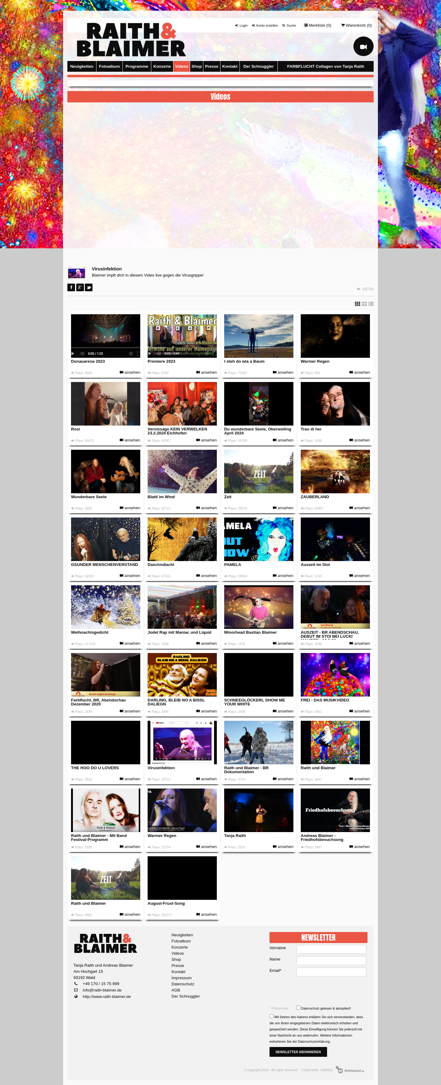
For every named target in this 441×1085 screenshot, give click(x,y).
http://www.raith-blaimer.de (106, 996)
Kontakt (230, 66)
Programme (137, 66)
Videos (181, 66)
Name (275, 959)
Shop (197, 66)
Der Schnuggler (258, 66)
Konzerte (162, 66)
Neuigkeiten (81, 66)
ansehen (130, 372)
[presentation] (319, 991)
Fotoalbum (109, 66)
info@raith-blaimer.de (102, 990)
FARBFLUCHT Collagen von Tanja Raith (325, 66)
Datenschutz (183, 984)
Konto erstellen (264, 25)
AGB (176, 990)
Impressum (182, 978)
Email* (275, 970)
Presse (212, 66)
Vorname (278, 948)
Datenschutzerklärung (314, 1041)
